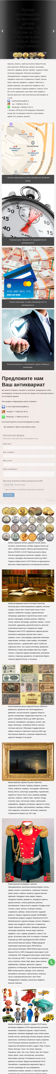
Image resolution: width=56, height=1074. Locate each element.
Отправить (10, 495)
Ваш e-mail (9, 461)
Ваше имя (8, 444)
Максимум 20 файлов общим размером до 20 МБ (24, 481)
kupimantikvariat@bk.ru (20, 407)
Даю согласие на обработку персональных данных (24, 489)
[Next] (53, 29)
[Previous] (2, 29)
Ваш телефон (10, 452)
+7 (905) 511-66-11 (21, 412)
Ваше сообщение (11, 469)
